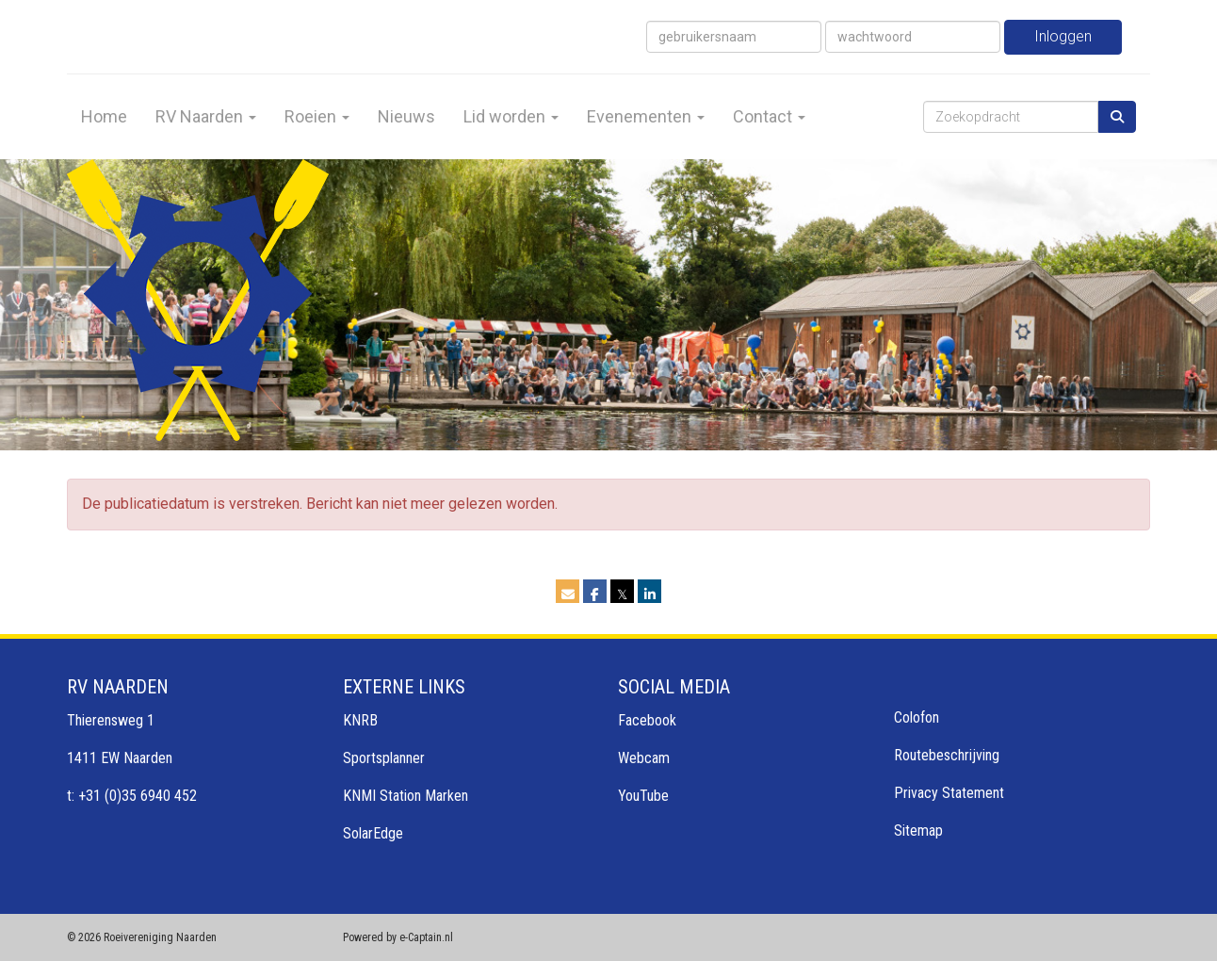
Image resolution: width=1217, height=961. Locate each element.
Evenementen (646, 116)
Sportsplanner (384, 758)
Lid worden (511, 116)
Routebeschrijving (946, 755)
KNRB (360, 720)
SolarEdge (373, 833)
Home (104, 116)
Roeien (316, 116)
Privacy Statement (949, 793)
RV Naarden (205, 116)
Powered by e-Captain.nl (398, 937)
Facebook (647, 720)
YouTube (643, 796)
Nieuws (406, 116)
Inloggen (1063, 36)
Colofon (916, 717)
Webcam (644, 758)
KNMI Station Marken (405, 796)
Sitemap (918, 830)
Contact (769, 116)
